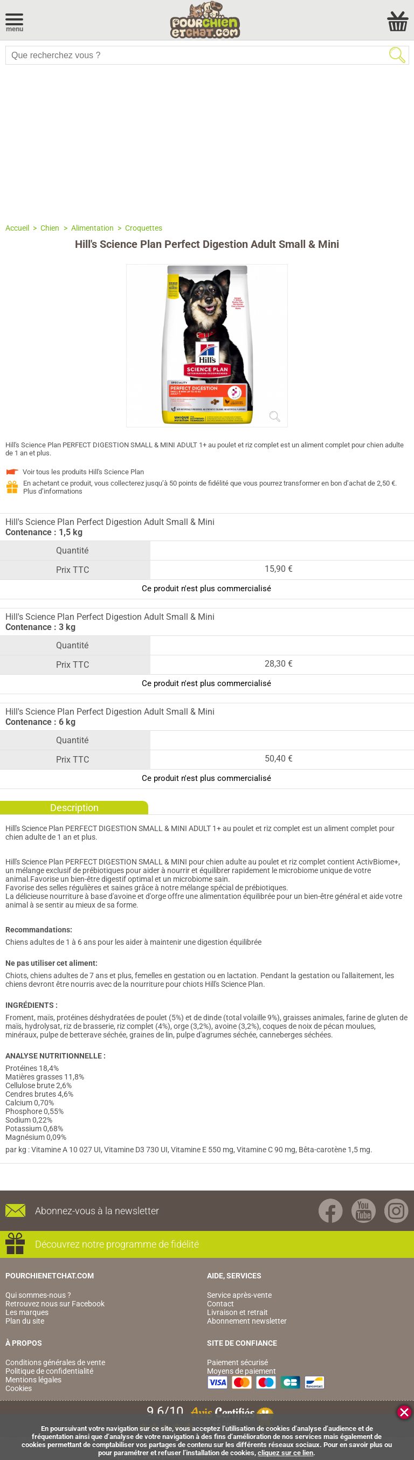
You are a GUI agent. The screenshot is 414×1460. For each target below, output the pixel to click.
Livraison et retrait (237, 1312)
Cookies (18, 1388)
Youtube (363, 1211)
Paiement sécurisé (237, 1362)
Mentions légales (33, 1379)
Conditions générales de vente (55, 1362)
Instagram (396, 1211)
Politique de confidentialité (49, 1371)
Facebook (331, 1211)
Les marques (27, 1312)
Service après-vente (239, 1295)
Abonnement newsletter (247, 1321)
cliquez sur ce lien (285, 1453)
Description (74, 807)
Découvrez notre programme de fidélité (117, 1244)
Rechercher (397, 55)
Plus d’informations (52, 491)
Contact (220, 1303)
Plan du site (24, 1321)
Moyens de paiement (241, 1371)
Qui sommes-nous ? (38, 1295)
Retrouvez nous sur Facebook (55, 1303)
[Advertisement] (207, 142)
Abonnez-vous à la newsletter (97, 1210)
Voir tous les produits (83, 472)
